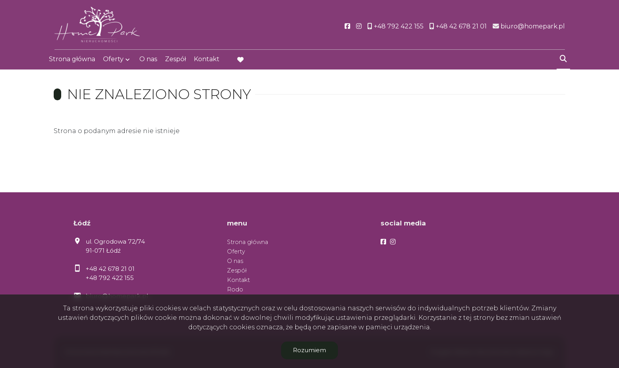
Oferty (113, 60)
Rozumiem (309, 350)
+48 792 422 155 (110, 278)
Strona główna (72, 60)
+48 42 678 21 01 (110, 268)
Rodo (235, 289)
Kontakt (206, 60)
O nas (148, 60)
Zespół (175, 60)
